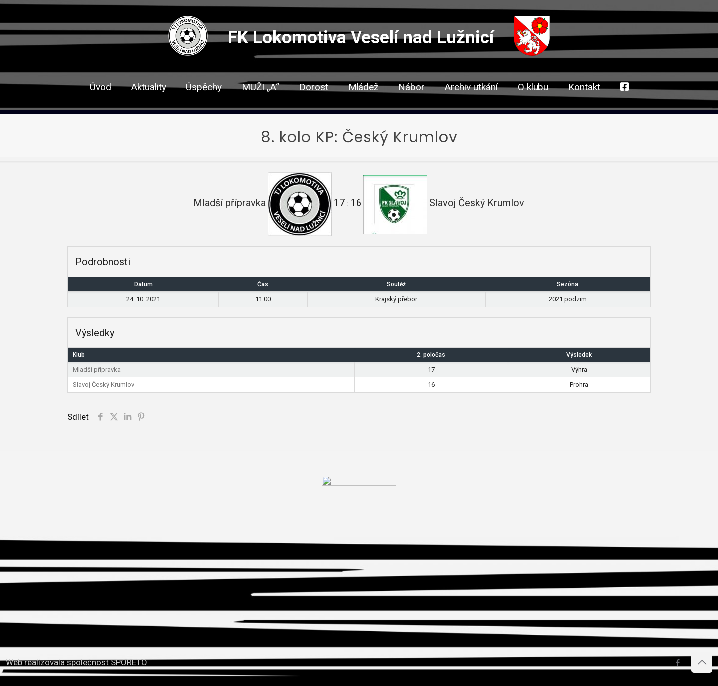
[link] (313, 105)
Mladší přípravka (97, 369)
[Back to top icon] (701, 662)
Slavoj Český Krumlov (103, 384)
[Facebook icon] (677, 662)
